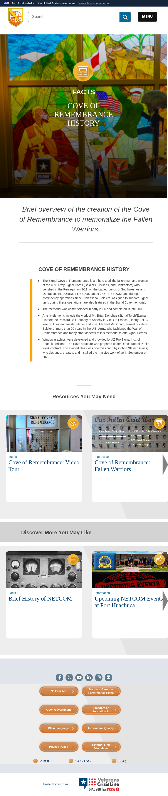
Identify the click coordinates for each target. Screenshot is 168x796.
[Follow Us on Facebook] (59, 678)
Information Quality (101, 728)
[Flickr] (108, 678)
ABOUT (46, 761)
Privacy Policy (58, 746)
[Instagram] (98, 678)
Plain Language (58, 728)
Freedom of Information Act (101, 709)
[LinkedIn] (89, 678)
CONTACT (84, 761)
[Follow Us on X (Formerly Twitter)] (69, 678)
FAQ (122, 761)
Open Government (58, 709)
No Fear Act (58, 691)
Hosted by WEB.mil (56, 784)
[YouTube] (79, 678)
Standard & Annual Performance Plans (101, 691)
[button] (94, 3)
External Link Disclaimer (101, 746)
